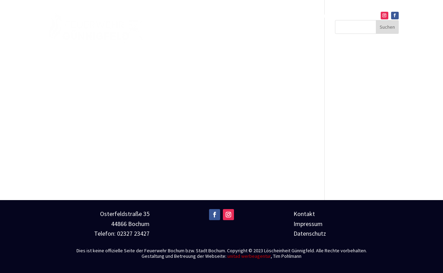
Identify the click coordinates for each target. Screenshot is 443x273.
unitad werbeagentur (249, 256)
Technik (323, 16)
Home (219, 16)
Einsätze (291, 16)
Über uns (250, 16)
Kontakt (362, 16)
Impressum (308, 224)
